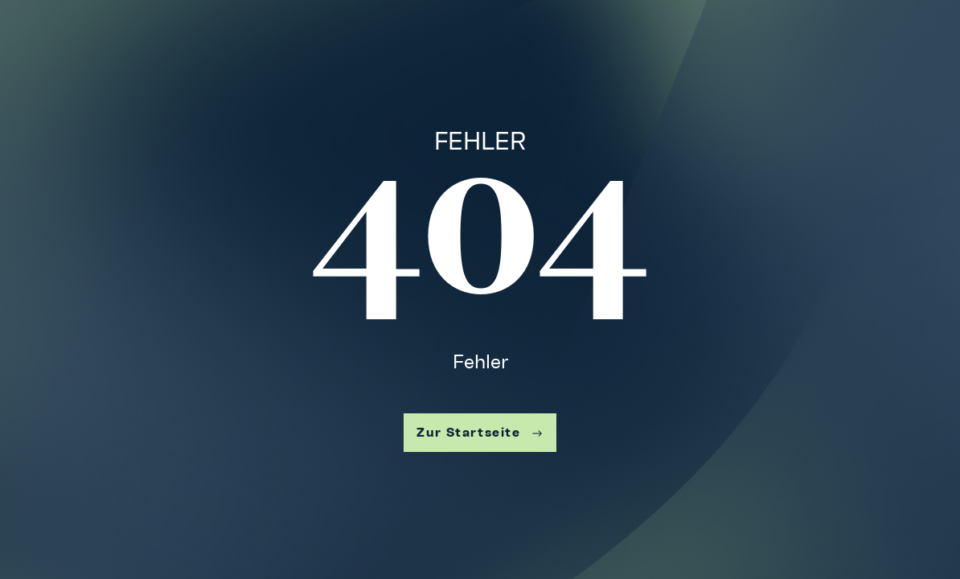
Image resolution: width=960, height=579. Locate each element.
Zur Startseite (479, 432)
